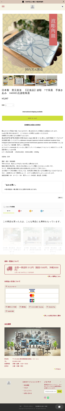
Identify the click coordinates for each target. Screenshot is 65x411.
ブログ (26, 388)
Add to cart (32, 118)
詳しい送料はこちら (55, 276)
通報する (60, 197)
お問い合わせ (28, 393)
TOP (20, 406)
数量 (3, 105)
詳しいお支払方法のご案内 (52, 315)
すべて (8, 210)
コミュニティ (28, 391)
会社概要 (26, 385)
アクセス (58, 369)
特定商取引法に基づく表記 (41, 406)
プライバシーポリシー (28, 406)
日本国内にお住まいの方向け (32, 125)
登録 (59, 391)
